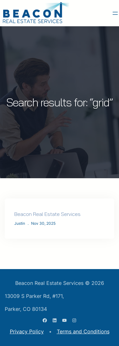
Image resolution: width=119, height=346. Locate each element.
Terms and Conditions (83, 331)
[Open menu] (115, 13)
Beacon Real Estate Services (47, 214)
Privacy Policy (27, 331)
